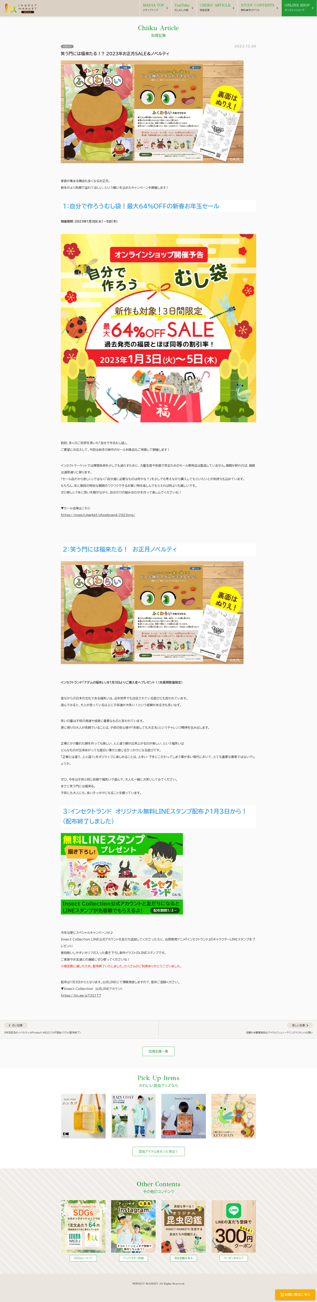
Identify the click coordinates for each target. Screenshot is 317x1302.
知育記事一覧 (158, 1051)
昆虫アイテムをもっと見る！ (158, 1151)
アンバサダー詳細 (133, 1258)
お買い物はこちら (295, 1295)
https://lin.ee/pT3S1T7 (81, 995)
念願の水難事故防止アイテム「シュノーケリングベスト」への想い (279, 1032)
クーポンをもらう (234, 1258)
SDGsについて (83, 1258)
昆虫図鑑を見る (183, 1258)
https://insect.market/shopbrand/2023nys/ (98, 515)
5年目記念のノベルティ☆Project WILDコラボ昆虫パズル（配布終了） (42, 1032)
